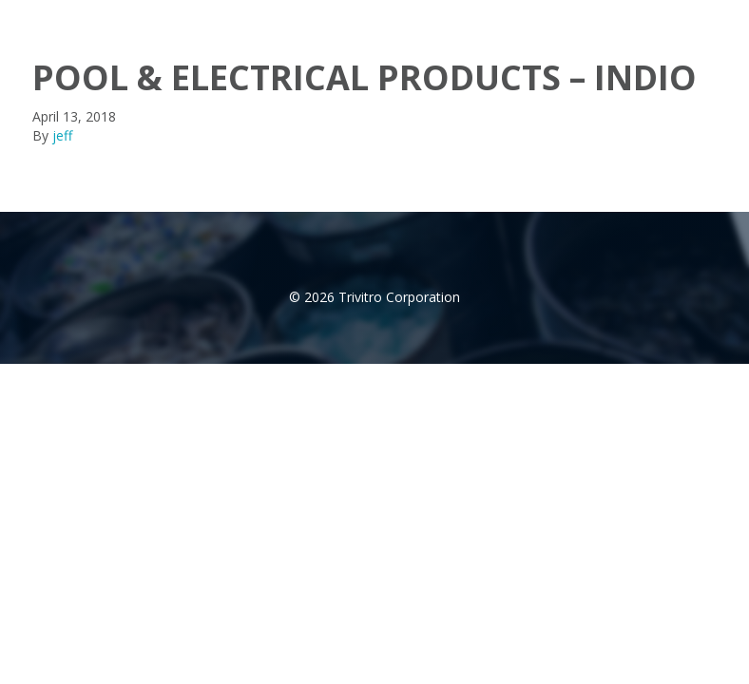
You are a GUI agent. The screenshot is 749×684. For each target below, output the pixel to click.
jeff (62, 135)
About (386, 18)
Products (474, 18)
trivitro (63, 18)
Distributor (577, 18)
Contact (673, 18)
